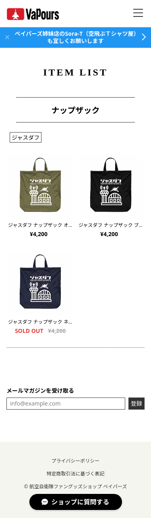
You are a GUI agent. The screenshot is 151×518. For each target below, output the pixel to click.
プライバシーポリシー (76, 460)
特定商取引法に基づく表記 (75, 473)
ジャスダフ (25, 137)
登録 (136, 403)
